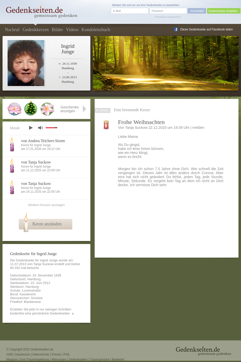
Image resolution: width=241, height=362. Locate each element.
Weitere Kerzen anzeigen (46, 205)
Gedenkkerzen (36, 29)
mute (40, 128)
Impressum (22, 354)
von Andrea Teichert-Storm (43, 141)
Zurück (103, 110)
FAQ (67, 354)
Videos (72, 29)
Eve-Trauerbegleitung (34, 359)
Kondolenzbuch (96, 29)
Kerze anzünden (47, 223)
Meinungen (58, 359)
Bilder (57, 29)
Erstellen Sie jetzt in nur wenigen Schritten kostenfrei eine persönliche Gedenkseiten (40, 311)
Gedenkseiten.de (42, 349)
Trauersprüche (99, 359)
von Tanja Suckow (36, 162)
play (31, 128)
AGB (9, 354)
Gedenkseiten (78, 359)
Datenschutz (40, 354)
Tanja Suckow (43, 264)
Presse (56, 354)
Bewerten (118, 359)
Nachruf (12, 29)
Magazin (12, 359)
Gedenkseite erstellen (222, 11)
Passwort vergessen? (168, 16)
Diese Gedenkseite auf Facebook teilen (206, 29)
